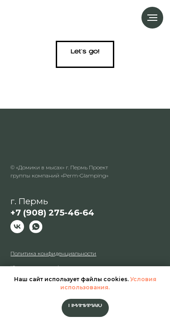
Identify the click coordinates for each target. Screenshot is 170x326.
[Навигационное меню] (152, 17)
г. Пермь (52, 207)
